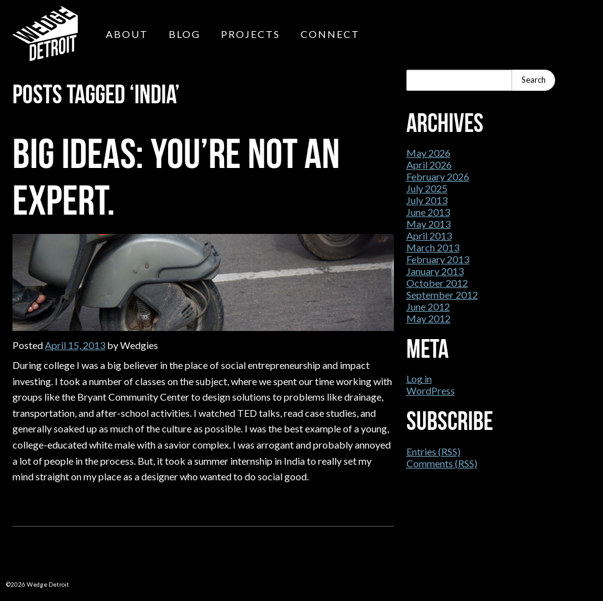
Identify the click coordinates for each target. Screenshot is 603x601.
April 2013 (429, 235)
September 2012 (442, 294)
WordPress (430, 390)
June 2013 (428, 212)
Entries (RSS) (433, 451)
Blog (184, 34)
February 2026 (437, 176)
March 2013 (432, 247)
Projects (250, 34)
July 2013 (426, 200)
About (127, 34)
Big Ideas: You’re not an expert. (176, 177)
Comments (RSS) (441, 463)
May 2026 (428, 153)
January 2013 (435, 271)
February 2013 (437, 259)
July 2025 (426, 188)
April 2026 (429, 164)
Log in (419, 378)
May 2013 (428, 224)
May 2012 (428, 318)
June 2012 (428, 306)
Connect (330, 34)
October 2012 (437, 283)
